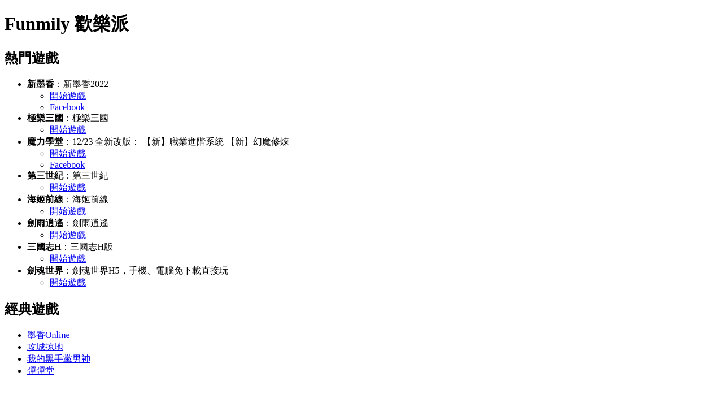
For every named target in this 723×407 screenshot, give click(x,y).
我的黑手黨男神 (58, 358)
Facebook (67, 107)
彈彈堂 (40, 370)
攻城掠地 (45, 347)
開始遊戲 (68, 96)
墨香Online (48, 335)
